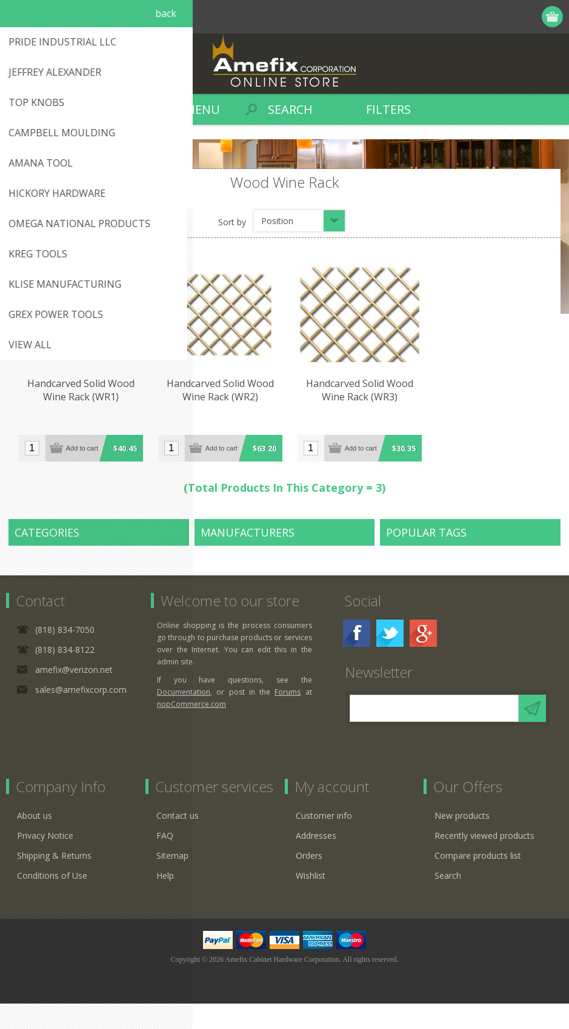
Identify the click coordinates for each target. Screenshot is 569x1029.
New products (462, 841)
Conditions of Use (52, 901)
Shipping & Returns (54, 881)
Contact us (177, 841)
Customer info (324, 841)
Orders (309, 881)
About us (34, 841)
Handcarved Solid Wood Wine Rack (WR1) (80, 389)
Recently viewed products (484, 861)
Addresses (316, 861)
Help (165, 901)
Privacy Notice (45, 861)
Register (482, 16)
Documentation (183, 717)
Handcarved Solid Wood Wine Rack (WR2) (218, 389)
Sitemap (172, 881)
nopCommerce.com (191, 729)
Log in (506, 16)
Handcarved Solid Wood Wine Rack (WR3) (356, 389)
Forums (288, 717)
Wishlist (310, 901)
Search (447, 901)
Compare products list (477, 881)
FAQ (164, 861)
